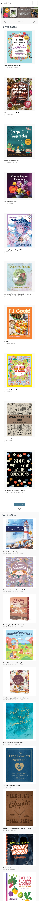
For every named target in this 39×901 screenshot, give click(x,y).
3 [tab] (19, 21)
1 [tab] (17, 21)
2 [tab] (18, 21)
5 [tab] (22, 21)
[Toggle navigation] (35, 3)
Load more (20, 504)
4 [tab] (20, 21)
